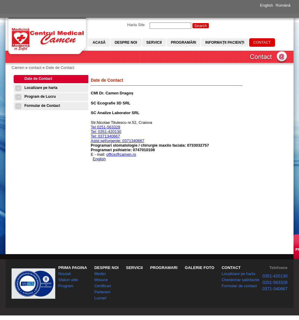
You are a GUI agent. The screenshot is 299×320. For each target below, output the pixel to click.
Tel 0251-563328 (105, 127)
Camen (18, 67)
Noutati (64, 273)
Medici (100, 273)
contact (35, 67)
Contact (262, 42)
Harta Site (136, 24)
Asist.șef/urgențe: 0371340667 (117, 140)
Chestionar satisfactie (240, 279)
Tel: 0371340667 (105, 136)
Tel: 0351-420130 (106, 131)
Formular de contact (239, 286)
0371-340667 (274, 288)
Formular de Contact (42, 106)
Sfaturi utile (68, 279)
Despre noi (126, 42)
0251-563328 (274, 282)
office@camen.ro (121, 154)
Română (283, 5)
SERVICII (134, 267)
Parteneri (102, 292)
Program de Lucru (40, 96)
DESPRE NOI (106, 267)
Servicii (154, 42)
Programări (183, 42)
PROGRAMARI (163, 267)
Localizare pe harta (41, 88)
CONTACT (231, 267)
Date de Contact (60, 67)
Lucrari (100, 298)
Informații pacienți (224, 42)
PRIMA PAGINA (72, 267)
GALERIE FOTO (199, 267)
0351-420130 (274, 276)
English (266, 5)
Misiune (101, 279)
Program (65, 286)
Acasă (99, 42)
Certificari (102, 286)
